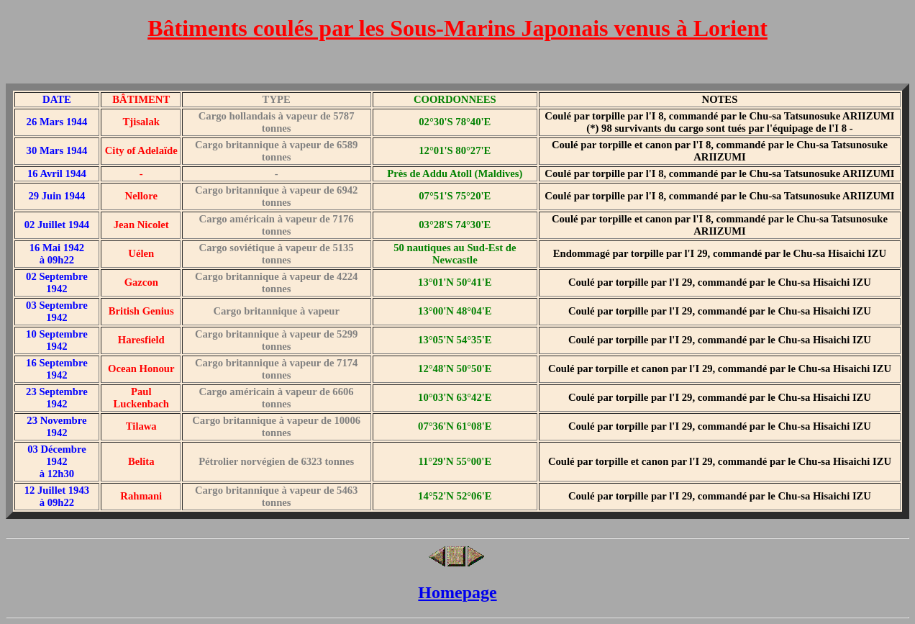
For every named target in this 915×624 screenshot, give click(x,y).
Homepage (457, 592)
